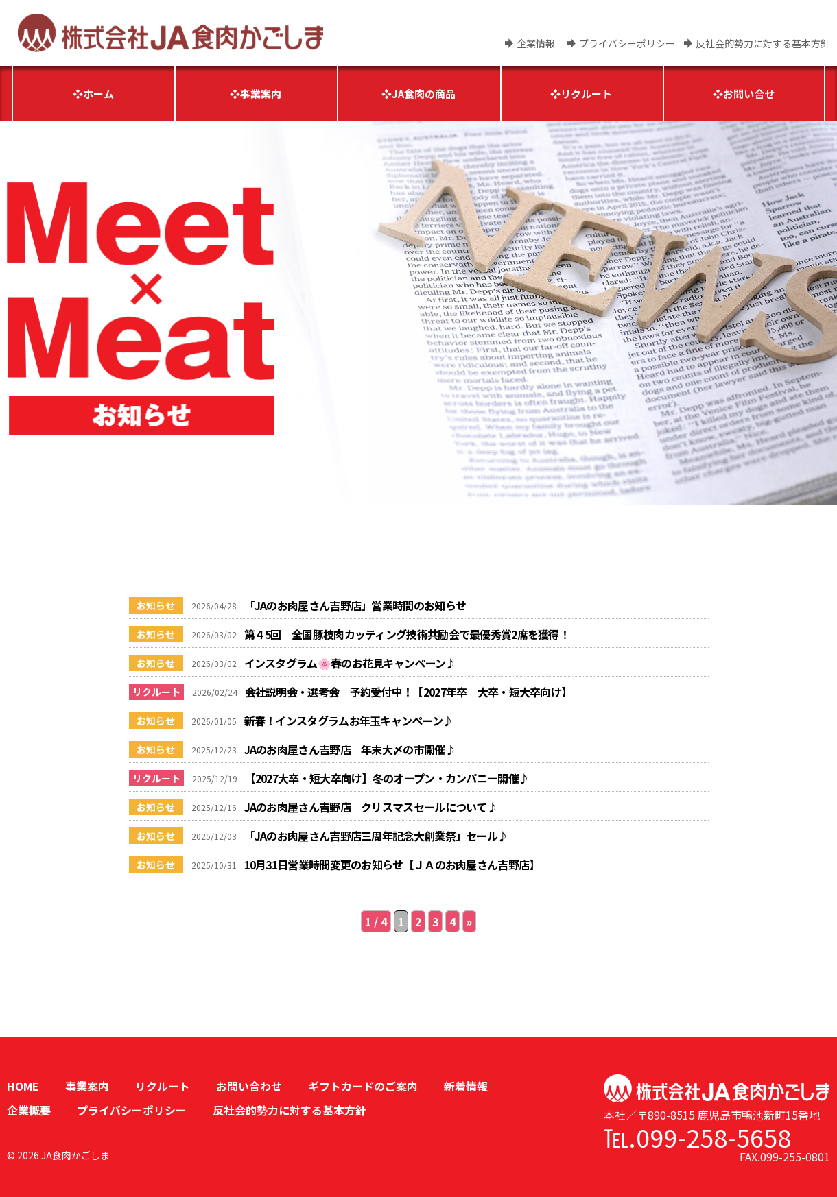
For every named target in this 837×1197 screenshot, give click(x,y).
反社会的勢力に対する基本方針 (763, 43)
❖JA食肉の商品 (418, 93)
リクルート (162, 1086)
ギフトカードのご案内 (363, 1086)
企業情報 (536, 43)
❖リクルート (581, 93)
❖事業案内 (255, 93)
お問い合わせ (249, 1086)
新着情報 (466, 1086)
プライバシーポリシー (627, 43)
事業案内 (87, 1086)
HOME (23, 1086)
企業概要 (29, 1110)
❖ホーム (93, 93)
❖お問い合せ (744, 93)
